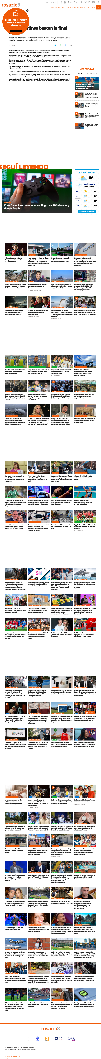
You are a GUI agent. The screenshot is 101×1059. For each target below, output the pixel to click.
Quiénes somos (9, 1054)
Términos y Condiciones (12, 1056)
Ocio (88, 7)
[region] (50, 16)
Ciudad (63, 7)
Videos (93, 7)
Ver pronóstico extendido (86, 211)
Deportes (82, 7)
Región (69, 7)
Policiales (75, 7)
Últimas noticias (55, 7)
